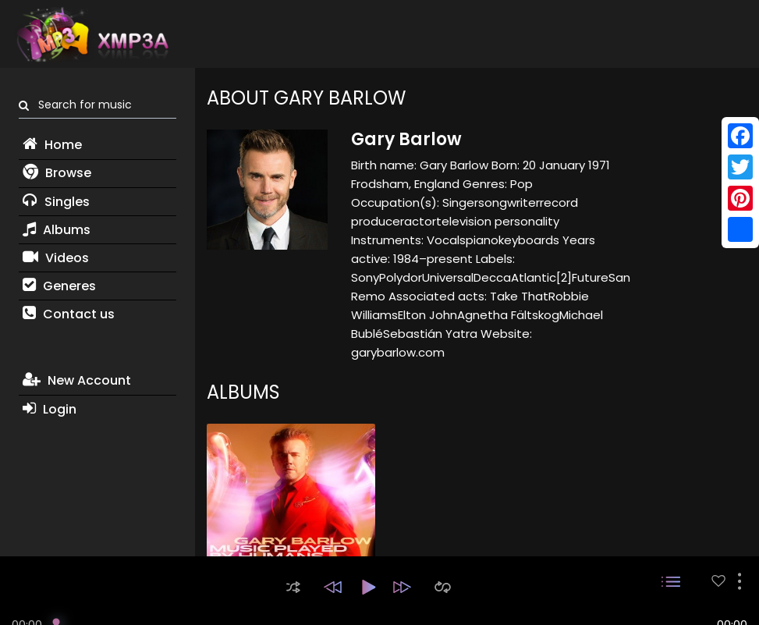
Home (52, 145)
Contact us (69, 314)
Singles (56, 202)
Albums (56, 230)
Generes (59, 286)
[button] (293, 587)
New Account (77, 380)
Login (49, 409)
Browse (57, 173)
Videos (56, 258)
